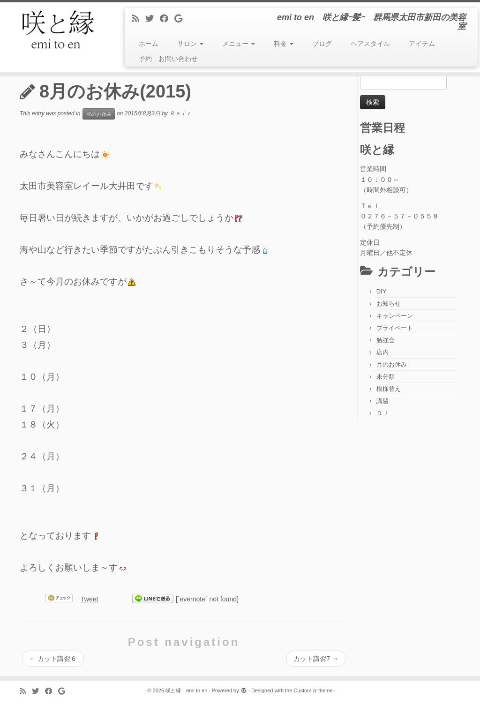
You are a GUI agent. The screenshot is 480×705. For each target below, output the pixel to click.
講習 (382, 401)
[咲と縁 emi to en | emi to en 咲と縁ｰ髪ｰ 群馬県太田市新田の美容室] (56, 30)
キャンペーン (394, 315)
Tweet (89, 599)
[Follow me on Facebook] (167, 18)
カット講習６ (53, 658)
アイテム (422, 43)
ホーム (148, 43)
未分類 (385, 376)
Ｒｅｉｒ (180, 114)
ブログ (322, 43)
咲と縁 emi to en (186, 690)
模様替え (388, 388)
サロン (190, 43)
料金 (283, 43)
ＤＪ (382, 413)
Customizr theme (312, 690)
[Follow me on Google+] (181, 18)
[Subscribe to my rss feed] (138, 18)
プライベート (394, 327)
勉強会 (385, 340)
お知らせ (388, 303)
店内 (382, 352)
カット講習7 (315, 658)
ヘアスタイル (370, 43)
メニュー (238, 43)
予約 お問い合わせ (168, 58)
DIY (381, 291)
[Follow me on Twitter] (152, 18)
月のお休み (99, 114)
